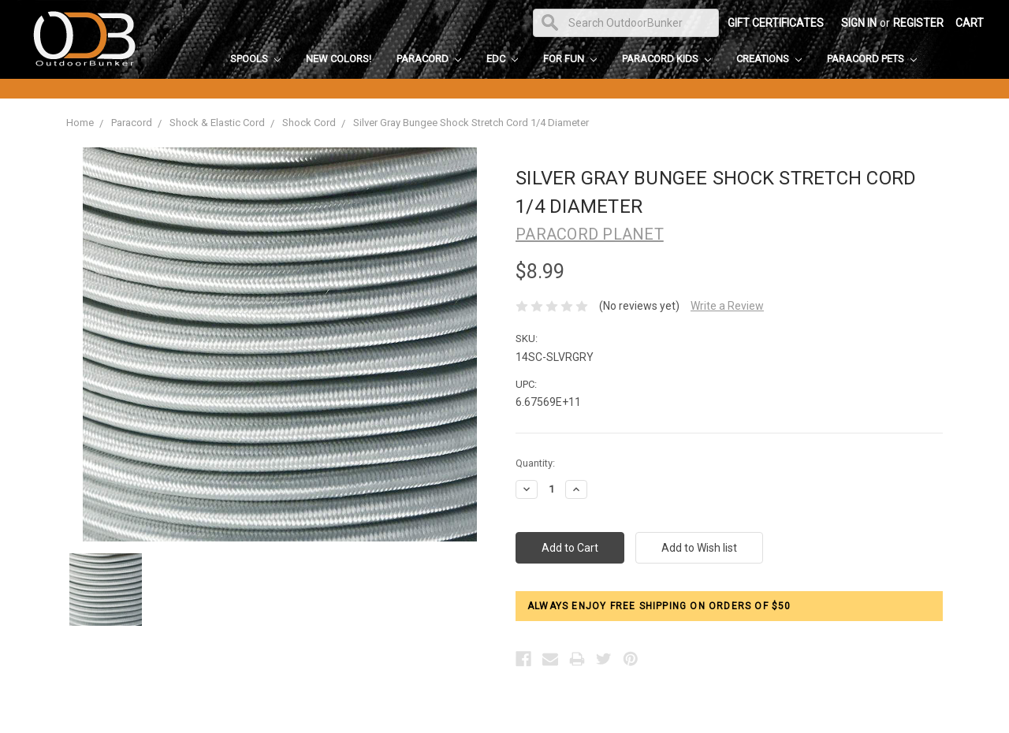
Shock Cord (309, 122)
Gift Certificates (776, 23)
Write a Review (727, 306)
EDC (502, 59)
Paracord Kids (666, 59)
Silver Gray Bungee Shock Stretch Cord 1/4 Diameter (471, 122)
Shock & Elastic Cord (217, 122)
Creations (769, 59)
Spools (255, 59)
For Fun (570, 59)
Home (80, 122)
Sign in (859, 23)
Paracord (429, 59)
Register (918, 23)
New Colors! (338, 59)
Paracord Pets (872, 59)
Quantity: (535, 463)
